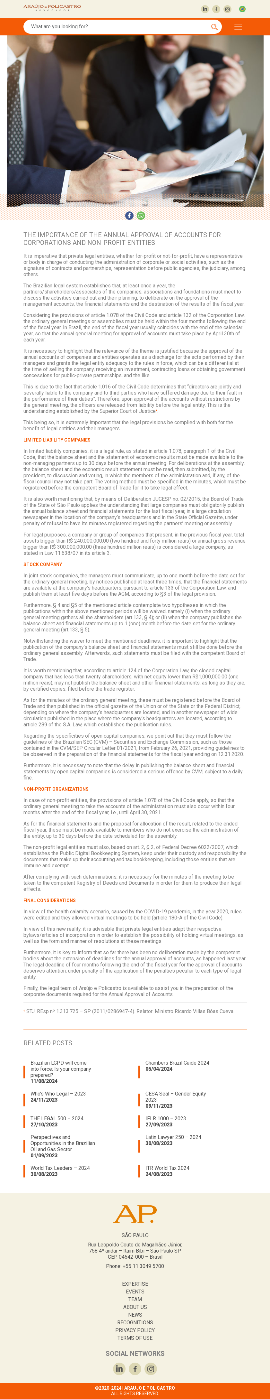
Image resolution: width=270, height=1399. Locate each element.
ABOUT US (135, 1307)
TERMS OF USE (135, 1338)
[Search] (119, 27)
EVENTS (135, 1292)
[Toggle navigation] (238, 27)
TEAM (135, 1299)
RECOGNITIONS (135, 1323)
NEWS (135, 1315)
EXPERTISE (135, 1284)
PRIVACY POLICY (135, 1330)
